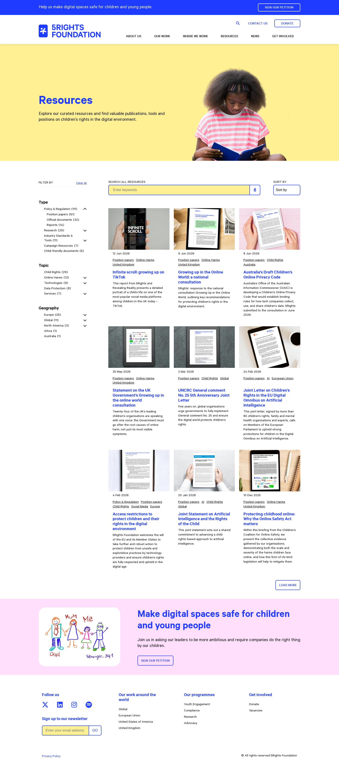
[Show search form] (238, 23)
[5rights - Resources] (70, 30)
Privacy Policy (51, 756)
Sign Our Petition (279, 7)
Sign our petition (155, 661)
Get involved (283, 36)
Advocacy (190, 723)
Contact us (257, 23)
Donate (287, 23)
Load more (288, 585)
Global (123, 709)
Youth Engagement (197, 704)
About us (133, 36)
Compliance (192, 711)
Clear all (81, 183)
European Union (129, 716)
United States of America (136, 722)
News (255, 36)
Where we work (195, 36)
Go (95, 730)
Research (190, 717)
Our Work (162, 36)
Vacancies (255, 711)
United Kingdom (129, 728)
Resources (229, 36)
